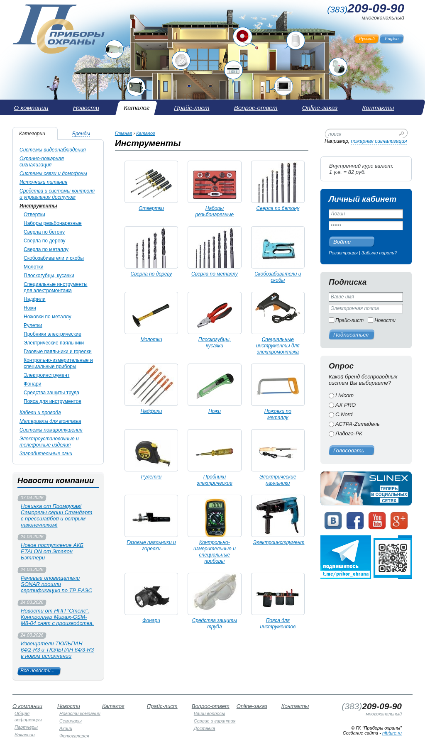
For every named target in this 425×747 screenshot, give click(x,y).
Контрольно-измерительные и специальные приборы (58, 363)
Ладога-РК (348, 433)
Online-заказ (252, 706)
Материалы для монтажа (50, 421)
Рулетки (33, 325)
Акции (65, 728)
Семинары (70, 720)
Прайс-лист (349, 320)
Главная (123, 133)
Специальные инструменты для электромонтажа (56, 287)
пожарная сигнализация (379, 141)
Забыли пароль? (379, 252)
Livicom (344, 395)
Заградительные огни (46, 453)
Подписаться (351, 335)
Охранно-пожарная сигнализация (42, 162)
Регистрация (343, 252)
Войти (342, 242)
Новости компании (79, 713)
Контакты (295, 706)
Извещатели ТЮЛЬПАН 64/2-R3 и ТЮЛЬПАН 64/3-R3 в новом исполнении (57, 649)
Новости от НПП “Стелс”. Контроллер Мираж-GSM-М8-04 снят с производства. (57, 617)
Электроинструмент (46, 375)
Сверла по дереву (45, 241)
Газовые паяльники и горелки (58, 351)
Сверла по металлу (46, 249)
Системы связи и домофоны (53, 173)
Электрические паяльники (54, 343)
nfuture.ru (392, 732)
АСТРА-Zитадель (357, 424)
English (392, 39)
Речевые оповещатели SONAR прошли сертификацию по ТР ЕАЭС (56, 584)
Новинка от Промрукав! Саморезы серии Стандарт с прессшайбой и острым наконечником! (56, 515)
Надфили (35, 299)
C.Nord (343, 414)
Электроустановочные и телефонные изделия (49, 442)
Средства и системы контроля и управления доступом (57, 194)
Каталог (145, 133)
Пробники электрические (52, 334)
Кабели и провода (40, 412)
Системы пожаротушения (51, 430)
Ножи (30, 308)
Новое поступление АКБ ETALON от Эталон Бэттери (52, 551)
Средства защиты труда (51, 392)
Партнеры (26, 727)
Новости (385, 320)
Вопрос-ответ (211, 706)
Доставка (204, 728)
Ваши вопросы (209, 713)
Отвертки (34, 214)
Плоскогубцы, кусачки (49, 275)
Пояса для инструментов (52, 401)
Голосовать (348, 450)
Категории (32, 134)
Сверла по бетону (44, 232)
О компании (27, 706)
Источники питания (43, 182)
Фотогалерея (74, 735)
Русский (367, 39)
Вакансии (25, 734)
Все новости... (37, 671)
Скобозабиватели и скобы (54, 258)
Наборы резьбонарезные (53, 223)
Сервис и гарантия (215, 720)
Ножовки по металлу (47, 317)
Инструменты (38, 206)
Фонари (32, 384)
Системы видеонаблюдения (53, 150)
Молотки (34, 267)
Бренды (81, 134)
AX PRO (345, 405)
